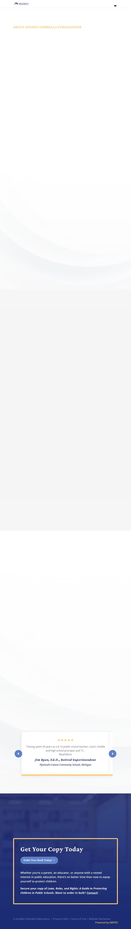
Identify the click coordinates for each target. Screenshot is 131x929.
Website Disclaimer (100, 919)
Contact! (92, 893)
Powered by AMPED (106, 922)
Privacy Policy (60, 919)
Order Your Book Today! (37, 860)
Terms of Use (78, 919)
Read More (65, 754)
